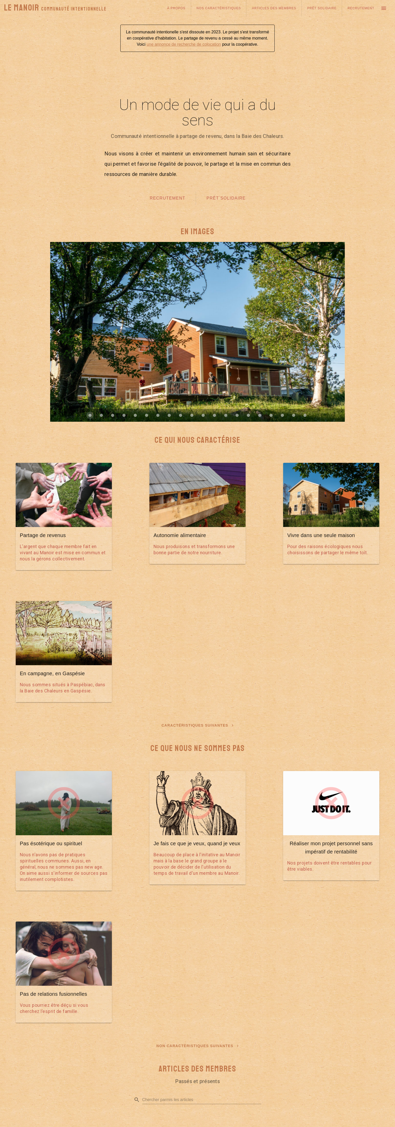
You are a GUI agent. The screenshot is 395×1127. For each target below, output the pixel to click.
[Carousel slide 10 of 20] (191, 415)
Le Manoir (55, 7)
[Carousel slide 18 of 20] (282, 415)
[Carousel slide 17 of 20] (271, 415)
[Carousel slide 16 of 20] (259, 415)
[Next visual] (336, 331)
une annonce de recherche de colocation (184, 44)
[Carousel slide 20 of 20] (305, 415)
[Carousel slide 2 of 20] (101, 415)
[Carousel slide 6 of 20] (146, 415)
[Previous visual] (59, 331)
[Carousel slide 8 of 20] (169, 415)
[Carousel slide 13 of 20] (225, 415)
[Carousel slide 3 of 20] (112, 415)
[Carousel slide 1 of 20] (90, 415)
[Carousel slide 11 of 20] (203, 415)
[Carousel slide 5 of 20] (135, 415)
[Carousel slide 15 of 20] (248, 415)
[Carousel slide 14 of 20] (237, 415)
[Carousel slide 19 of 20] (293, 415)
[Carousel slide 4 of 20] (124, 415)
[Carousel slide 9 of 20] (180, 415)
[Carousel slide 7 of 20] (157, 415)
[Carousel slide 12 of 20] (214, 415)
